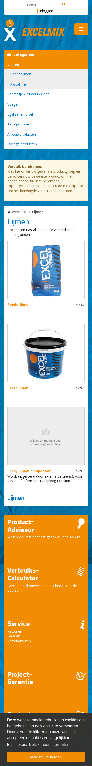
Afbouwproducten (21, 134)
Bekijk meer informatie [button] (48, 744)
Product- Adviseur (20, 526)
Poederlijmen (20, 74)
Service (18, 624)
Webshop (19, 211)
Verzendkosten (19, 641)
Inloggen (46, 10)
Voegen (13, 104)
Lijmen (13, 64)
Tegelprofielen (18, 124)
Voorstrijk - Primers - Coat (28, 94)
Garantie (14, 636)
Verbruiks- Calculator (23, 574)
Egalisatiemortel (20, 114)
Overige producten (22, 144)
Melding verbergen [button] (46, 757)
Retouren (14, 631)
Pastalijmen (19, 84)
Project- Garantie (20, 678)
